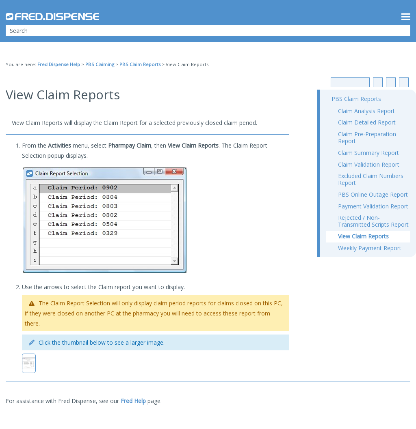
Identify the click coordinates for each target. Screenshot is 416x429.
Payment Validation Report (373, 206)
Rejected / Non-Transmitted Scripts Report (373, 221)
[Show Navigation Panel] (406, 16)
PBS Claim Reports (139, 64)
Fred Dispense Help (58, 64)
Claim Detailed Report (367, 122)
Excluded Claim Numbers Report (370, 179)
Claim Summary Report (368, 153)
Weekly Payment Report (369, 248)
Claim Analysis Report (366, 111)
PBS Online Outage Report (373, 194)
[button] (399, 30)
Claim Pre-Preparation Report (367, 137)
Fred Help (133, 401)
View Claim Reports (363, 236)
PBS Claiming (99, 64)
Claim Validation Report (368, 164)
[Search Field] (208, 30)
